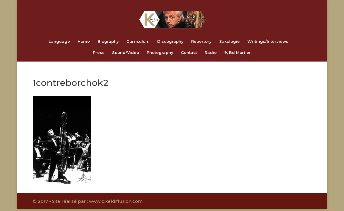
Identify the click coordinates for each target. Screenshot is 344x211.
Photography (160, 52)
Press (99, 52)
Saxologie (229, 41)
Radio (211, 52)
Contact (189, 52)
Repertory (201, 41)
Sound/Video (125, 52)
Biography (108, 41)
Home (84, 41)
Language (59, 41)
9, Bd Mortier (237, 52)
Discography (170, 41)
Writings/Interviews (267, 41)
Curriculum (138, 41)
